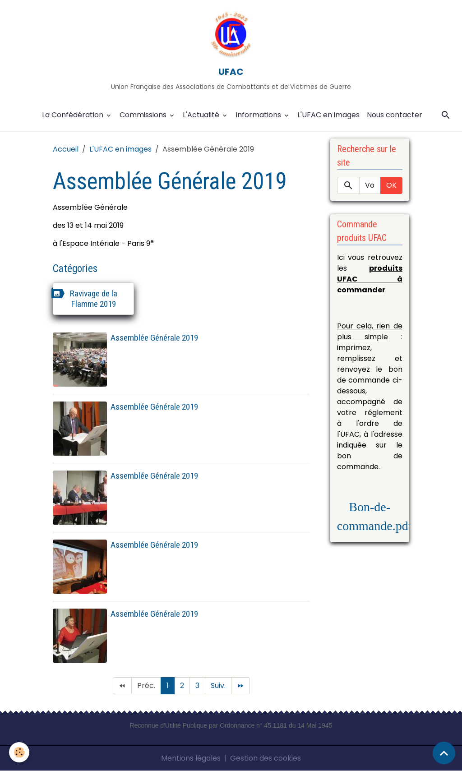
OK (391, 185)
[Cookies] (19, 752)
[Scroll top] (444, 753)
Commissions (144, 115)
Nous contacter (394, 115)
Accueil (66, 149)
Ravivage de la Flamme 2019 (93, 298)
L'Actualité (202, 115)
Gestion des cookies (265, 758)
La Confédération (73, 115)
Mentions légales (191, 758)
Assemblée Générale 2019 (154, 337)
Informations (259, 115)
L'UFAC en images (328, 115)
